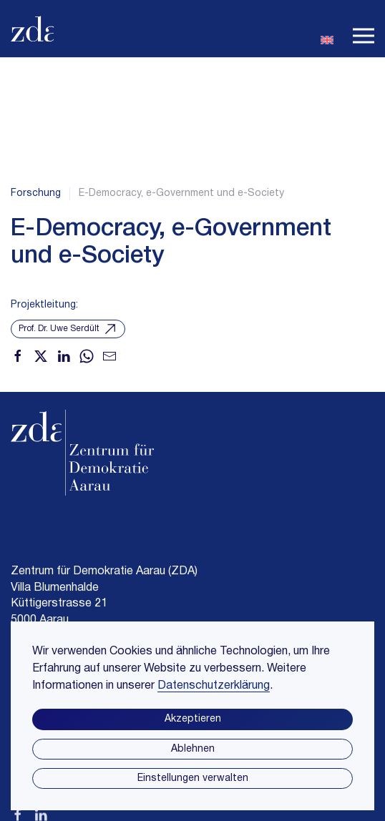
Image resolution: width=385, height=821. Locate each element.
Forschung (36, 193)
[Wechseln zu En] (327, 39)
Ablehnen (193, 749)
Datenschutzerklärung (213, 686)
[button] (363, 28)
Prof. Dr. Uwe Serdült (68, 329)
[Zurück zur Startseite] (32, 28)
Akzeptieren (193, 719)
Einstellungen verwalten (192, 778)
